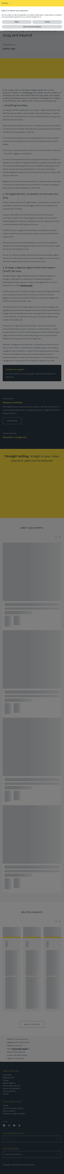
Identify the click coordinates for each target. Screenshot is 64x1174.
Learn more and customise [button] (32, 27)
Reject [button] (17, 22)
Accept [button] (47, 22)
